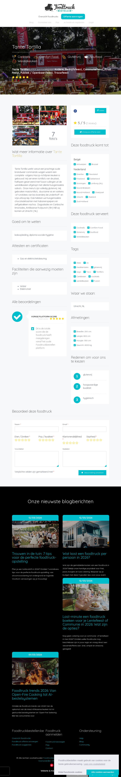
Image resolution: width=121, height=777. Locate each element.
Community (84, 744)
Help (81, 738)
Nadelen (66, 449)
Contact (49, 748)
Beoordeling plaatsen (92, 472)
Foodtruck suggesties (21, 744)
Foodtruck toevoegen (55, 742)
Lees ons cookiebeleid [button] (94, 764)
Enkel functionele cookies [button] (70, 772)
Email (65, 424)
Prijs (57, 22)
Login (91, 22)
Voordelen (19, 449)
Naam (18, 424)
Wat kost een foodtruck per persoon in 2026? (85, 555)
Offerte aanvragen (73, 16)
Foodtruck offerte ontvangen (25, 741)
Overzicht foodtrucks (48, 16)
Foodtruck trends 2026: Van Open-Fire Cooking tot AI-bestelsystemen (34, 694)
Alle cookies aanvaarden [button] (102, 772)
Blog (31, 22)
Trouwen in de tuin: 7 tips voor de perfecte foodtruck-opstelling (34, 557)
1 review (91, 123)
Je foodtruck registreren (74, 22)
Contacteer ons (44, 22)
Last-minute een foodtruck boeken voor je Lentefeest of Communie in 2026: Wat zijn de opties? (85, 622)
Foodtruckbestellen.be (53, 758)
